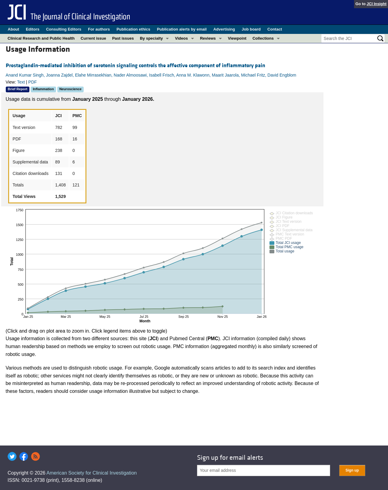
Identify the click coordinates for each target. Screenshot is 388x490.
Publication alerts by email (182, 29)
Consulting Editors (63, 29)
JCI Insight (376, 4)
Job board (251, 29)
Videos (181, 38)
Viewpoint (237, 38)
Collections (263, 38)
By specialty (151, 38)
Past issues (123, 38)
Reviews (208, 38)
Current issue (93, 38)
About (13, 29)
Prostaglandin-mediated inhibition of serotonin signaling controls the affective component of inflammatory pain (135, 65)
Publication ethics (133, 29)
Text (21, 82)
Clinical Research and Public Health (41, 38)
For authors (99, 29)
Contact (274, 29)
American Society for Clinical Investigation (91, 472)
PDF (32, 82)
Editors (32, 29)
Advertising (224, 29)
